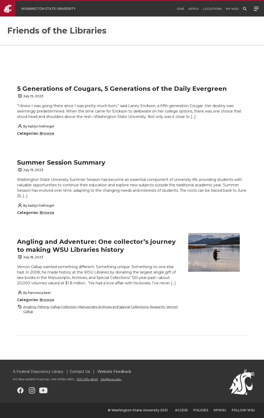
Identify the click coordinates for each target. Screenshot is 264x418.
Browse (47, 133)
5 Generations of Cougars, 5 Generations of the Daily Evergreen (122, 88)
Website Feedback (113, 371)
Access (181, 410)
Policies (200, 410)
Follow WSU (243, 410)
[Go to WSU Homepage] (41, 9)
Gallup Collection (63, 307)
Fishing (43, 307)
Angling (29, 307)
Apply (193, 9)
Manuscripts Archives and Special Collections (113, 307)
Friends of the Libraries (56, 31)
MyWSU (220, 410)
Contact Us (80, 371)
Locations (212, 9)
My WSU (232, 9)
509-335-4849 (87, 379)
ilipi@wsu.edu (111, 379)
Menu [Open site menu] (256, 8)
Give (180, 9)
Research (157, 307)
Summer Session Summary (61, 162)
